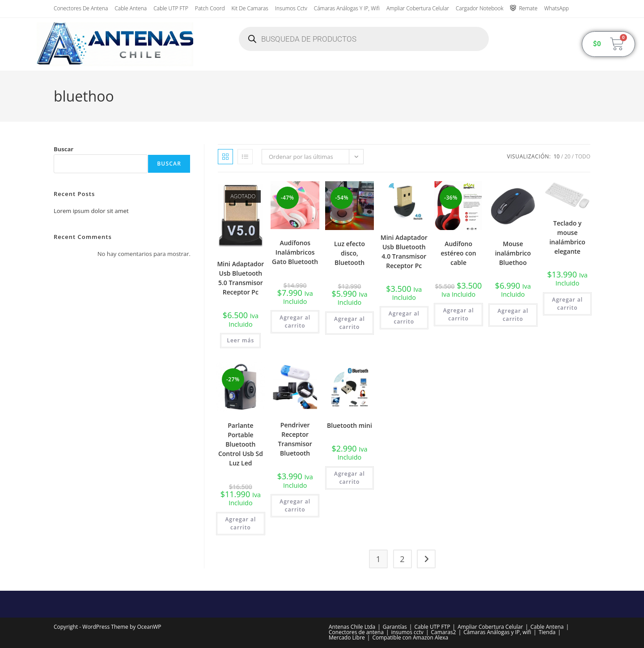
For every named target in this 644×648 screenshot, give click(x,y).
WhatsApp (556, 8)
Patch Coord (210, 8)
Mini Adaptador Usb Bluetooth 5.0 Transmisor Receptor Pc (240, 278)
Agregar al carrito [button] (295, 321)
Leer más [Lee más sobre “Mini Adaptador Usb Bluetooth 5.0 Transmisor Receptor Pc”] (240, 340)
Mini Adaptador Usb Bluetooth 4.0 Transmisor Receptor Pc (404, 251)
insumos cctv (291, 8)
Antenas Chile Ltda (352, 627)
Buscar (63, 149)
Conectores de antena (81, 8)
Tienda (546, 632)
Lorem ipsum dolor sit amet (91, 211)
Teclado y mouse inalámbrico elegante (567, 237)
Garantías (395, 627)
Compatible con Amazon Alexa (410, 637)
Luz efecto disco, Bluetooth (349, 253)
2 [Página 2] (402, 559)
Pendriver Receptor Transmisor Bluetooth (295, 439)
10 (557, 156)
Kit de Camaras (250, 8)
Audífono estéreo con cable (458, 253)
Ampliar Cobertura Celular (417, 8)
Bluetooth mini (349, 425)
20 (567, 156)
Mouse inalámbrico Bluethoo (513, 253)
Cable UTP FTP (170, 8)
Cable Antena (130, 8)
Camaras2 (443, 632)
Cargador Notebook (479, 8)
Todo (582, 156)
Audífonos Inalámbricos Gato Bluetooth (295, 252)
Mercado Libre (347, 637)
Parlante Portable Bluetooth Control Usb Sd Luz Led (240, 444)
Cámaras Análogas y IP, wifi (347, 8)
